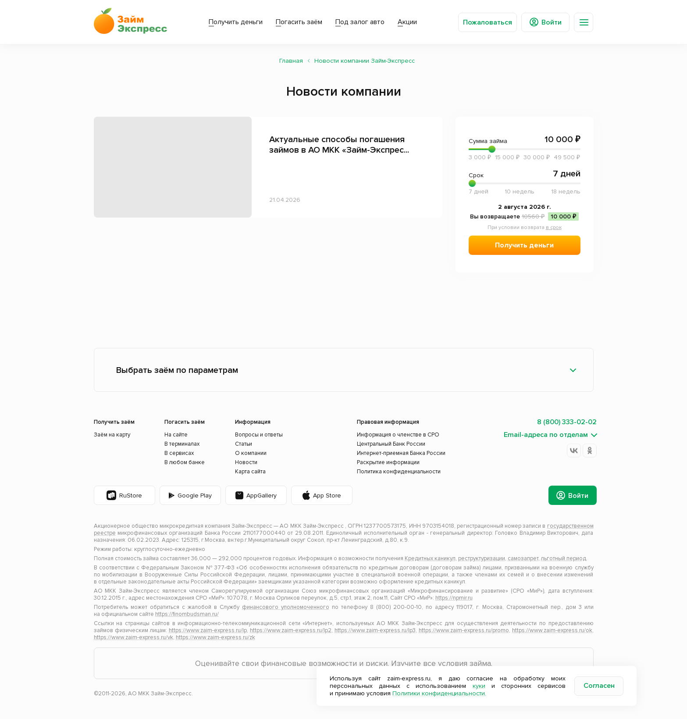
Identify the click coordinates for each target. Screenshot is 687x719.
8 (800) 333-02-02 (567, 422)
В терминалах (181, 443)
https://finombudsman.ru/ (187, 614)
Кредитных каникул (430, 558)
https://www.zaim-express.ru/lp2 (290, 630)
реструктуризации (481, 558)
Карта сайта (250, 471)
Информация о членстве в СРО (398, 434)
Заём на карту (112, 434)
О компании (251, 453)
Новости (246, 462)
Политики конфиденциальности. (439, 693)
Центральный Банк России (391, 443)
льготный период (563, 558)
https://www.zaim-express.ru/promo (464, 630)
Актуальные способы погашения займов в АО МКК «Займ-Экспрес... (339, 144)
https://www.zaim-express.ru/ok (552, 630)
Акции (407, 22)
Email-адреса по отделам (546, 435)
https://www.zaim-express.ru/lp (208, 630)
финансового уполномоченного (285, 607)
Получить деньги (236, 22)
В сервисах (179, 453)
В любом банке (184, 462)
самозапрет (523, 558)
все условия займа (457, 663)
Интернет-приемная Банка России (401, 453)
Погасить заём (299, 22)
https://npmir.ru (454, 597)
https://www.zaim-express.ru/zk (215, 637)
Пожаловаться (487, 22)
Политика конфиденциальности (399, 471)
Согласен (599, 685)
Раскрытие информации (388, 462)
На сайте (176, 434)
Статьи (243, 443)
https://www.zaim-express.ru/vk (133, 637)
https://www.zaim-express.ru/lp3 (375, 630)
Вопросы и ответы (259, 434)
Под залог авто (359, 22)
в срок (554, 227)
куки (479, 686)
